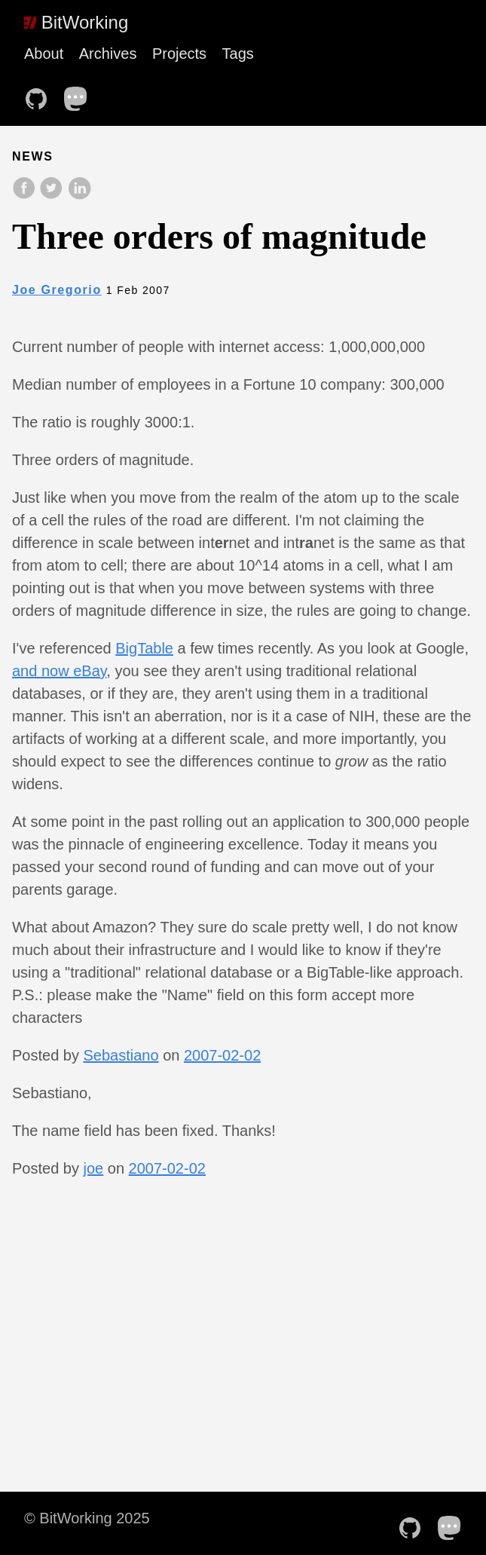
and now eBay (59, 671)
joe (94, 1168)
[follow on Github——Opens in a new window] (40, 94)
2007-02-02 (222, 1055)
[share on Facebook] (25, 195)
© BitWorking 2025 (87, 1518)
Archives (108, 53)
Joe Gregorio (57, 289)
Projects (179, 53)
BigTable (144, 648)
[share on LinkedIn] (79, 195)
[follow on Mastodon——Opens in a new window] (80, 94)
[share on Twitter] (52, 195)
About (43, 53)
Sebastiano (121, 1055)
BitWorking (76, 22)
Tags (238, 53)
